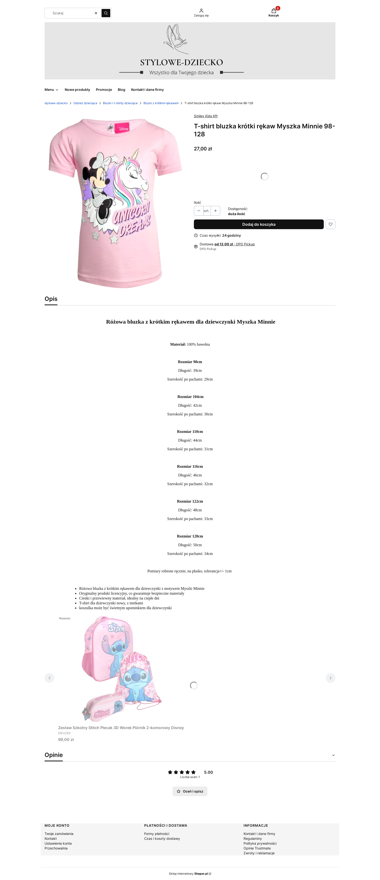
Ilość (197, 202)
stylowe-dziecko (56, 103)
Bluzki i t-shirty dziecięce (120, 103)
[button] (106, 13)
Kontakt (51, 838)
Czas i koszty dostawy (162, 838)
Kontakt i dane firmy (259, 834)
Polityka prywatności (260, 843)
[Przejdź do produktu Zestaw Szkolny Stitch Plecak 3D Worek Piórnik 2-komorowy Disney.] (121, 668)
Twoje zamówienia (59, 834)
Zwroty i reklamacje (259, 853)
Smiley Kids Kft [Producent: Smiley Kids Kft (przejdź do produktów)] (206, 116)
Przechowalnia (56, 848)
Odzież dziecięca (85, 103)
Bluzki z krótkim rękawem (161, 103)
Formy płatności (156, 834)
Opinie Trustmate (257, 848)
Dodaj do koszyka (259, 224)
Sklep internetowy (188, 873)
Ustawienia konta (58, 843)
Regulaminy (253, 838)
